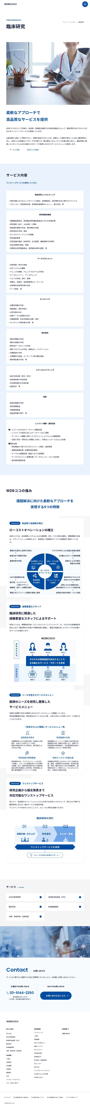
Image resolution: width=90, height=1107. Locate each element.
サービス (72, 22)
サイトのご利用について (72, 1097)
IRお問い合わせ (38, 1077)
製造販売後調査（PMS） (13, 1040)
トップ (65, 22)
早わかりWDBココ (39, 1043)
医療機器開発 (10, 1047)
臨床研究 (8, 1044)
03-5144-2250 (22, 992)
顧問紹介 (8, 1072)
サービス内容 (14, 149)
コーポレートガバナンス (13, 1079)
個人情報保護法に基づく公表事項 (55, 1097)
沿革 (7, 1076)
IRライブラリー (38, 1050)
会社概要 (8, 1065)
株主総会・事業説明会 (40, 1060)
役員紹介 (8, 1069)
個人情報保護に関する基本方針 (21, 1097)
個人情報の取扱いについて (37, 1097)
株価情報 (36, 1056)
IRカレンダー (38, 1063)
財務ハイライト (38, 1046)
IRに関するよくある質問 (41, 1074)
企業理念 (8, 1062)
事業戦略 (36, 1039)
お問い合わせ (66, 1033)
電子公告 (36, 1067)
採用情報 (64, 1029)
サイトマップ (7, 1097)
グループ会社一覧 (11, 1083)
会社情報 (8, 1055)
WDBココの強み (33, 149)
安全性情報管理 (10, 1037)
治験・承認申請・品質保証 (13, 1051)
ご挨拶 (8, 1059)
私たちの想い (10, 1029)
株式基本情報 (38, 1053)
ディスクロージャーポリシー (42, 1070)
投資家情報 (37, 1029)
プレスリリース (38, 1032)
